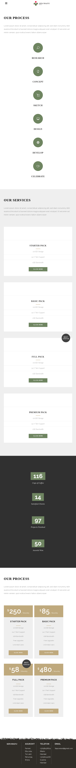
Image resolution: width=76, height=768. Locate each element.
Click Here (18, 652)
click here (38, 269)
